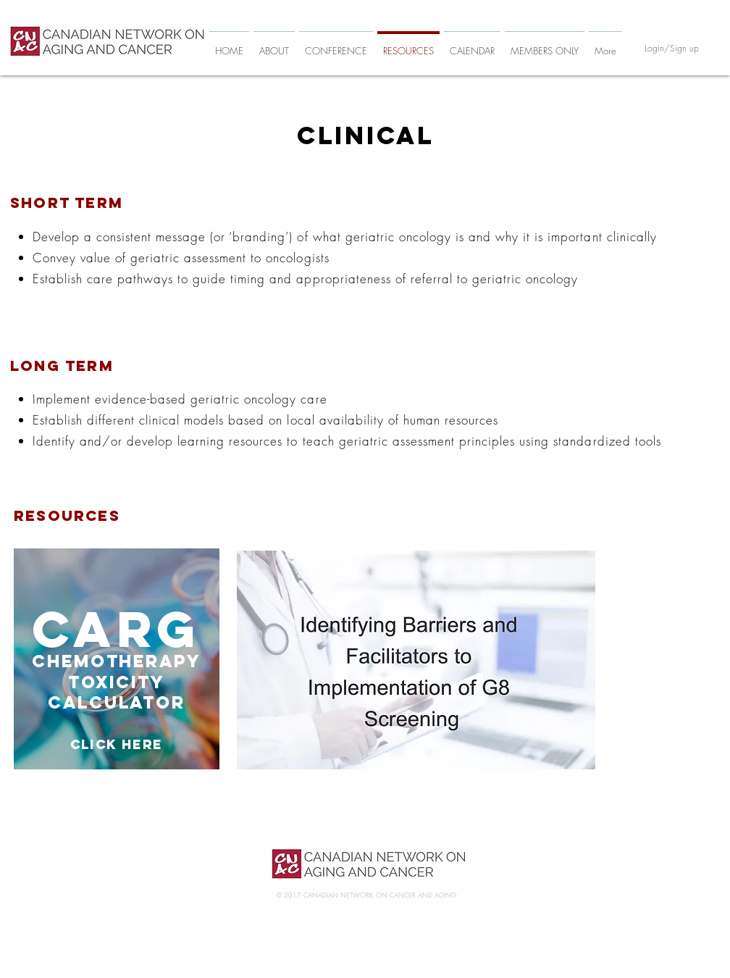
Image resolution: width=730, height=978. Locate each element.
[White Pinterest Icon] (614, 883)
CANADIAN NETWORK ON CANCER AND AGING (379, 895)
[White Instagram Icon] (639, 883)
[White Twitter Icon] (590, 883)
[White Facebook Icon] (565, 883)
